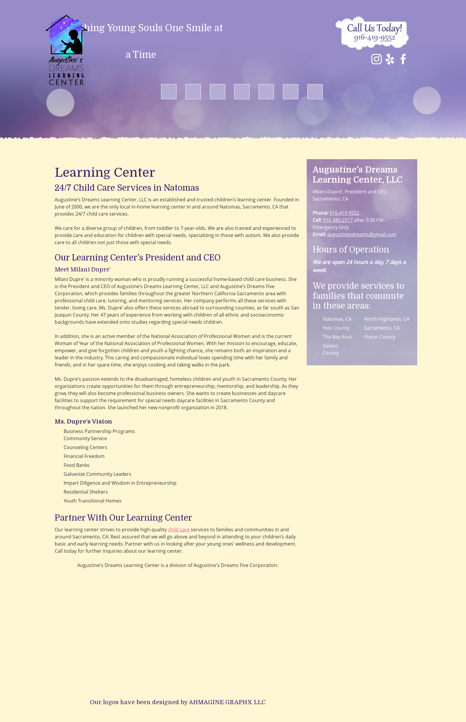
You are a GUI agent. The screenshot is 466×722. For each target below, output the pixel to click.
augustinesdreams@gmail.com (361, 234)
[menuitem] (169, 91)
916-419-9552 (344, 213)
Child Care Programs (232, 702)
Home (134, 702)
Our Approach (188, 702)
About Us (156, 702)
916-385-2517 (338, 220)
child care (179, 529)
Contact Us (326, 702)
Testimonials (295, 702)
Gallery (268, 702)
